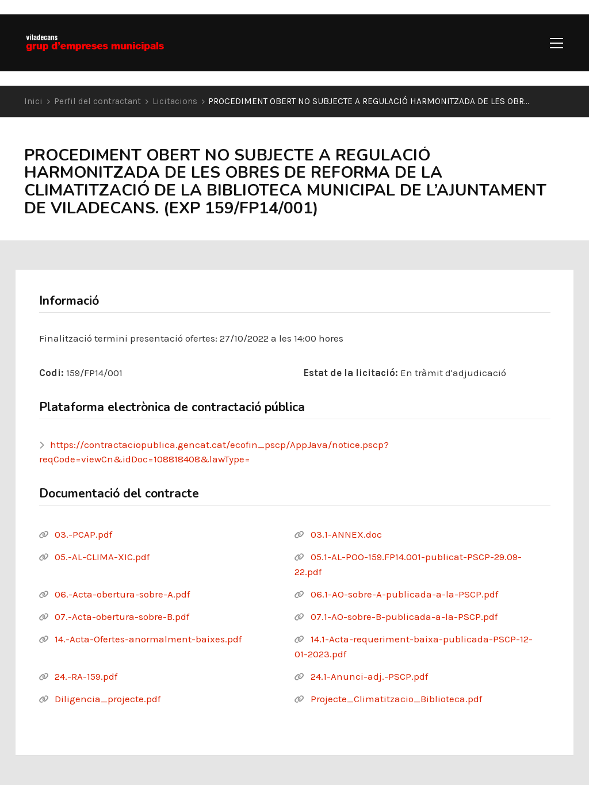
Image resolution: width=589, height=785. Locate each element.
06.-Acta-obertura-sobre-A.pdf (122, 594)
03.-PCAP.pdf (83, 534)
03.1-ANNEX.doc (346, 534)
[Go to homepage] (95, 43)
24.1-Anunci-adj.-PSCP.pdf (369, 676)
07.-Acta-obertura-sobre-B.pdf (122, 616)
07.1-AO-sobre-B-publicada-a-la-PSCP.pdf (404, 616)
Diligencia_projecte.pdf (107, 698)
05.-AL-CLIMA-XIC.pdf (102, 556)
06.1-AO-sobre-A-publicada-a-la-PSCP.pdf (404, 594)
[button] (556, 43)
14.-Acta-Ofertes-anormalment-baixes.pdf (148, 639)
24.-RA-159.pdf (86, 676)
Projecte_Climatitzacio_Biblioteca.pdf (396, 698)
